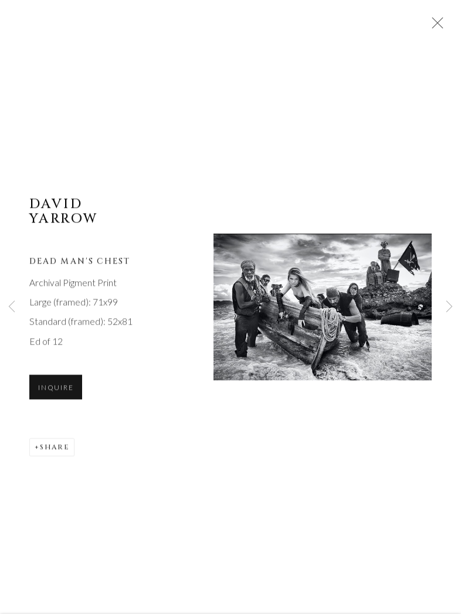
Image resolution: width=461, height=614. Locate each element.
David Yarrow (63, 213)
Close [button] (434, 26)
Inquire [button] (55, 388)
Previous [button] (11, 307)
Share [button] (54, 448)
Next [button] (449, 307)
